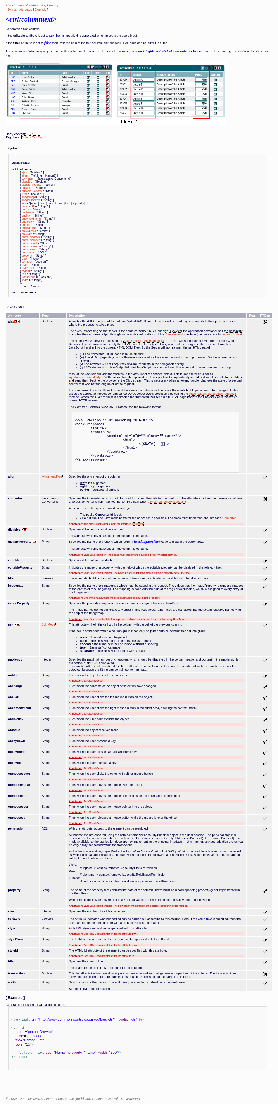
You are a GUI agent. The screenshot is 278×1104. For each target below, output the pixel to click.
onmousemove (31, 240)
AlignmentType (52, 476)
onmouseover (30, 246)
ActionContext (232, 334)
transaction (28, 277)
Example (41, 9)
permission (28, 252)
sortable (27, 261)
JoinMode (48, 624)
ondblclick (28, 221)
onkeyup (27, 234)
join (24, 203)
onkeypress (29, 230)
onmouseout (29, 243)
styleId (26, 271)
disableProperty (31, 184)
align (25, 175)
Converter (229, 518)
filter (24, 194)
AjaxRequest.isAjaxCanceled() (144, 340)
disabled (27, 181)
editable (27, 187)
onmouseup (29, 249)
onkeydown (29, 227)
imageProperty (31, 200)
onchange (28, 212)
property (27, 255)
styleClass (28, 267)
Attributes (25, 9)
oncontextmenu (31, 218)
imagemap (28, 197)
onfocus (27, 224)
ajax (24, 172)
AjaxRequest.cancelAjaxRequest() (212, 393)
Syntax (12, 9)
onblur (26, 209)
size (24, 258)
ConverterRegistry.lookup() (166, 501)
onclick (26, 215)
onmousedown (31, 237)
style (25, 264)
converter (28, 178)
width (25, 280)
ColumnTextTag (32, 137)
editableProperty (32, 190)
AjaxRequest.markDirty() (86, 377)
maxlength (28, 206)
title (24, 274)
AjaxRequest (174, 334)
